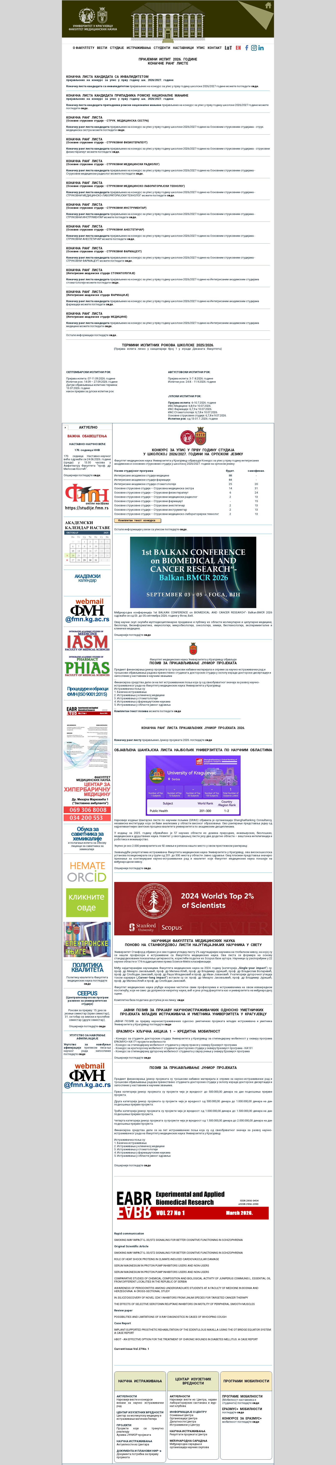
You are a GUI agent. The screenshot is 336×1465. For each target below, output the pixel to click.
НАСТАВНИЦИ (183, 48)
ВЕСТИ (102, 48)
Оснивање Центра (181, 1415)
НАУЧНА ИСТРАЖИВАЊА (140, 1381)
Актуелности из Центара (133, 1444)
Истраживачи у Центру (185, 1424)
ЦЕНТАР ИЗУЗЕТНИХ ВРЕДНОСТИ (193, 1381)
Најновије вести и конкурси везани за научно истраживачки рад (140, 1403)
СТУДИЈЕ (117, 48)
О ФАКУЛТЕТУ (83, 48)
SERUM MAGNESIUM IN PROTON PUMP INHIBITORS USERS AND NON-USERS (161, 1265)
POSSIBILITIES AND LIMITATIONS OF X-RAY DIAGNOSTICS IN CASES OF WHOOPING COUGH (170, 1316)
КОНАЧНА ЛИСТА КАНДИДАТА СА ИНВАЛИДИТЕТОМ (120, 78)
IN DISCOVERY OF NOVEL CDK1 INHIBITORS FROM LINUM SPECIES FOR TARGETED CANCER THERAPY (181, 1297)
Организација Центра (183, 1418)
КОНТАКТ (215, 48)
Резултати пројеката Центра (188, 1434)
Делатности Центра (183, 1421)
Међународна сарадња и (186, 1444)
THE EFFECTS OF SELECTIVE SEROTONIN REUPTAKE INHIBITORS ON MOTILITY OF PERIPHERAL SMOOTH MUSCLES (184, 1304)
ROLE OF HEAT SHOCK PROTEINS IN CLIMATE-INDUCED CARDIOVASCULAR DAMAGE (166, 1259)
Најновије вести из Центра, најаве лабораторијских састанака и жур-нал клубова (193, 1403)
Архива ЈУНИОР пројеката (134, 1434)
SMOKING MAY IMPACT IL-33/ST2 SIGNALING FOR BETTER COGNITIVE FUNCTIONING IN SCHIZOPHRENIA (178, 1240)
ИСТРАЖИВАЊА (139, 48)
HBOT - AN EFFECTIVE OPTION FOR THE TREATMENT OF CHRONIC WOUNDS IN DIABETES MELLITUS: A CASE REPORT (186, 1339)
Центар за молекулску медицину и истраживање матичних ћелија (139, 1417)
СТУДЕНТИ (162, 48)
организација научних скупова (189, 1447)
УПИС (200, 48)
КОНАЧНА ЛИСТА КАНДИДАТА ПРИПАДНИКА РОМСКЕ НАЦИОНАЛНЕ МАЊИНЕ (127, 97)
